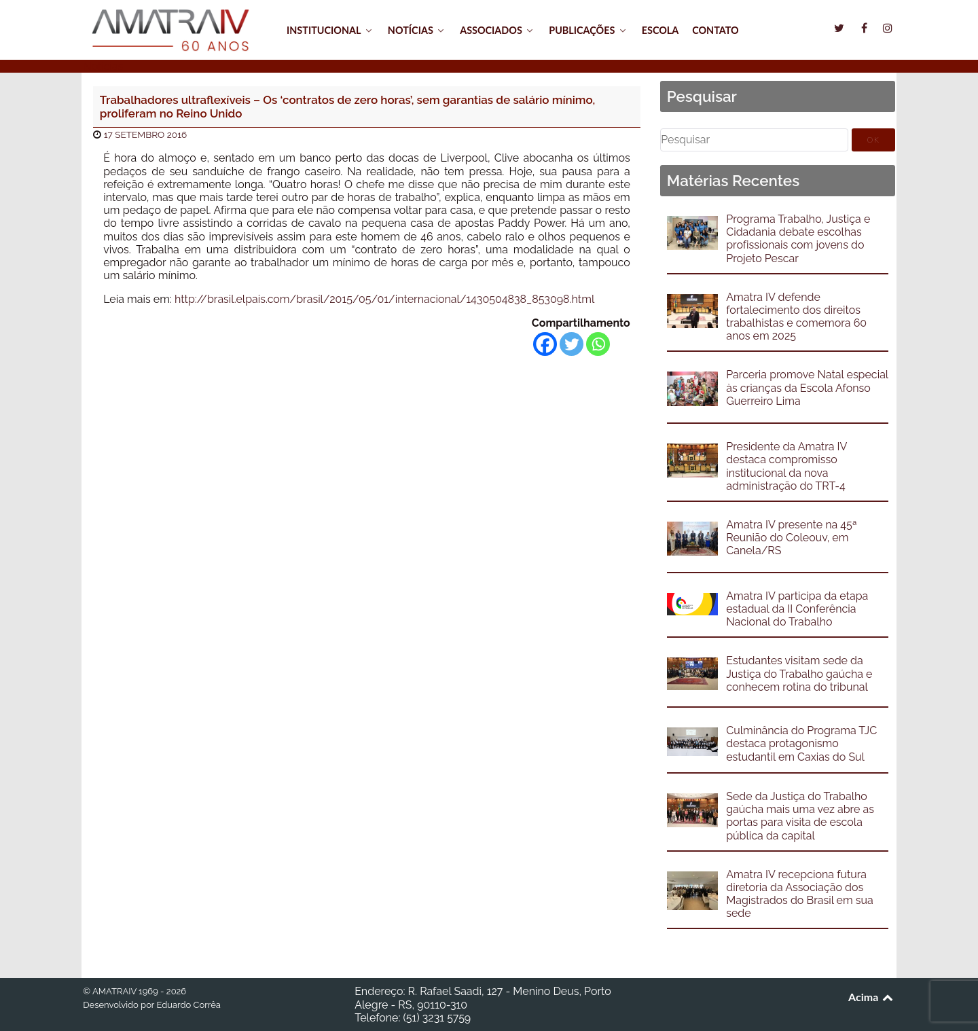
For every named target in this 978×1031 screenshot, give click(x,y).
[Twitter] (571, 344)
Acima (871, 996)
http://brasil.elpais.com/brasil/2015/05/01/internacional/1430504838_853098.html (384, 299)
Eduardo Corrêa (188, 1005)
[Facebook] (545, 344)
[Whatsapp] (598, 344)
